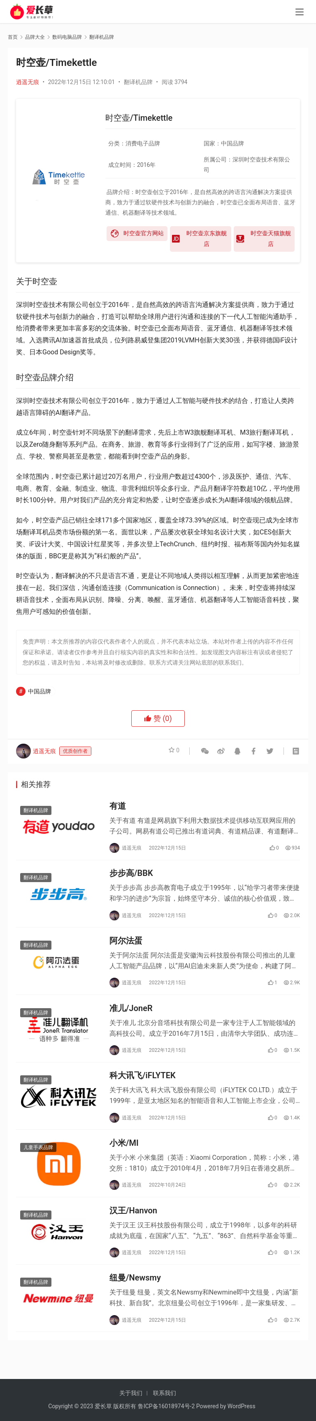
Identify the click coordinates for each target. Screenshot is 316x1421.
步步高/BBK (131, 877)
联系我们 (164, 1393)
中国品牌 (39, 691)
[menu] (299, 13)
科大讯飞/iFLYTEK (142, 1088)
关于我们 (130, 1393)
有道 (117, 807)
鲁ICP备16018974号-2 (166, 1406)
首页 (13, 37)
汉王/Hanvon (133, 1228)
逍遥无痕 (27, 82)
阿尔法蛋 (125, 948)
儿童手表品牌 (38, 1163)
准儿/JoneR (131, 1018)
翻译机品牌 (138, 82)
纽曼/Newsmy (135, 1298)
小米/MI (124, 1158)
